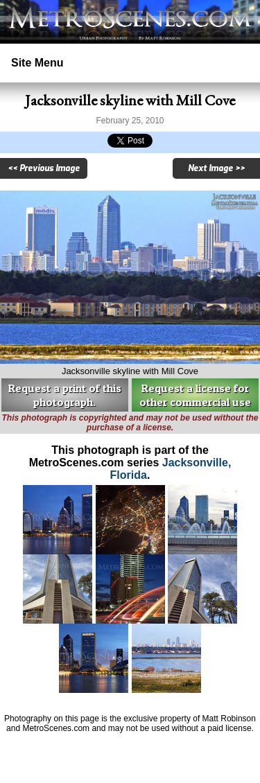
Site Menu (37, 63)
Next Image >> (216, 168)
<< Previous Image (44, 168)
